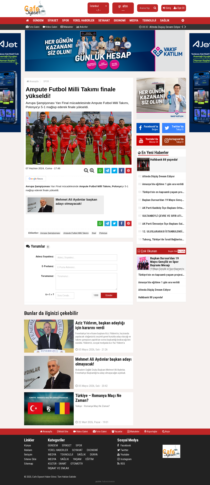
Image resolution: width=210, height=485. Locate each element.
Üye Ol (179, 8)
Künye (27, 445)
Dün (175, 251)
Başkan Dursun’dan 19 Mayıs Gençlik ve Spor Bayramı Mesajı (162, 200)
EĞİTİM (89, 459)
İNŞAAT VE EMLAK (58, 468)
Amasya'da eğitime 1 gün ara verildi (161, 184)
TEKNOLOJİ (149, 20)
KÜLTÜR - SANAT (57, 463)
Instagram (124, 459)
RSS (121, 463)
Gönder (108, 295)
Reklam (28, 450)
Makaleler (66, 26)
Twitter (122, 450)
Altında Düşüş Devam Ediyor (156, 176)
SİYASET (53, 20)
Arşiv (166, 431)
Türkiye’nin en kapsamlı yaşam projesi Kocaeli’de (162, 192)
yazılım (98, 481)
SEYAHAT (104, 20)
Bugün (170, 251)
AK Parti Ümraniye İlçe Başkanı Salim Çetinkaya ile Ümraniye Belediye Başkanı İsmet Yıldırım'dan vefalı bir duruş (162, 223)
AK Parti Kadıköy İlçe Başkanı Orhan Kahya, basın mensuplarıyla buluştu (162, 208)
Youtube (123, 454)
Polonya (103, 233)
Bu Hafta (181, 251)
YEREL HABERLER (83, 20)
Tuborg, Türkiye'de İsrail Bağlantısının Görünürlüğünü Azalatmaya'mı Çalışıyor (162, 239)
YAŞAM (77, 459)
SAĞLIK (164, 20)
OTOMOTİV (77, 463)
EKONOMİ (120, 20)
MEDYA (134, 20)
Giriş (167, 8)
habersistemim (108, 481)
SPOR (65, 20)
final (94, 233)
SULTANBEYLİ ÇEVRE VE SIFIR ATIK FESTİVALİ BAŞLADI (162, 216)
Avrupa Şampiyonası (50, 233)
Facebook (124, 445)
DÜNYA (94, 454)
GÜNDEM (38, 20)
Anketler (82, 26)
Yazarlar (117, 431)
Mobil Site (62, 431)
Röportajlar (150, 431)
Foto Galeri (32, 26)
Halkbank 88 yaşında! (163, 27)
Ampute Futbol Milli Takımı (76, 233)
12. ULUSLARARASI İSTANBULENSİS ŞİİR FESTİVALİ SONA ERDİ (162, 231)
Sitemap (28, 463)
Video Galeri (50, 26)
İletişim (28, 454)
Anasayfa (32, 81)
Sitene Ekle (30, 459)
